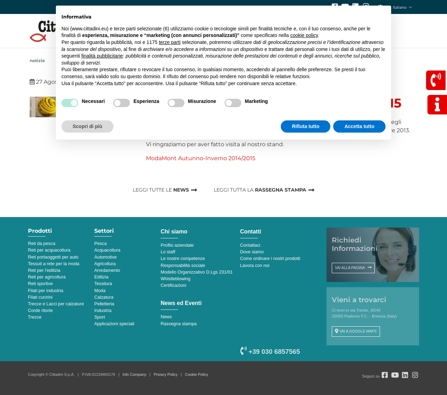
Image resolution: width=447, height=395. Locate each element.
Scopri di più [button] (87, 126)
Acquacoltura (107, 250)
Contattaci (250, 245)
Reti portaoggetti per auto (53, 257)
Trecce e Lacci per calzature (56, 303)
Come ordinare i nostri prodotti (270, 258)
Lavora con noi (255, 265)
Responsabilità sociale (183, 265)
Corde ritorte (40, 310)
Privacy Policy (165, 374)
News (166, 316)
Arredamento (107, 270)
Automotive (105, 257)
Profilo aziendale (177, 245)
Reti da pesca (41, 243)
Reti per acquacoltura (49, 250)
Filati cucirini (40, 297)
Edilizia (101, 277)
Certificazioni (173, 285)
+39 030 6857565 (270, 351)
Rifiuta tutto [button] (306, 126)
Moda (99, 290)
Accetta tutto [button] (359, 126)
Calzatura (103, 297)
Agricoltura (105, 263)
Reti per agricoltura (47, 277)
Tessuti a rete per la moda (53, 263)
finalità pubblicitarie (102, 56)
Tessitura (103, 283)
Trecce (35, 317)
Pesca (100, 243)
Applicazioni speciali (114, 323)
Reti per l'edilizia (44, 270)
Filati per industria (45, 290)
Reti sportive (40, 283)
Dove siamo (252, 251)
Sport (99, 317)
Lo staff (168, 251)
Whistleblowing (175, 278)
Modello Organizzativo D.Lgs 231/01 (197, 272)
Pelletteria (104, 303)
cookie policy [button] (304, 35)
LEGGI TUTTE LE (161, 190)
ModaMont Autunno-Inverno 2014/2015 (200, 158)
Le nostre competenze (183, 258)
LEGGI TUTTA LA (260, 190)
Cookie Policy (196, 374)
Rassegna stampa (179, 323)
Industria (102, 310)
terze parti (170, 42)
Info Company (134, 374)
